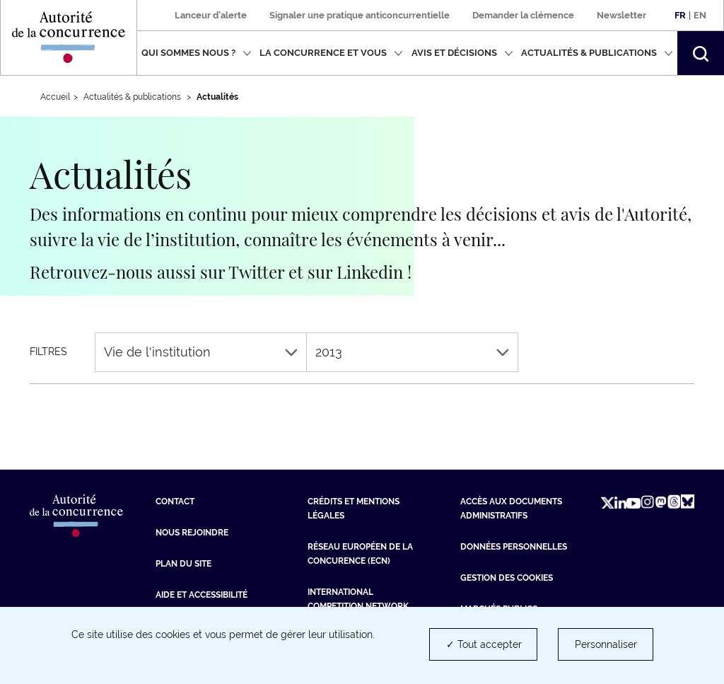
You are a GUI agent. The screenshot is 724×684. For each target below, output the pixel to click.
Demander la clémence (523, 15)
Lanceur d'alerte (211, 15)
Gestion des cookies (506, 578)
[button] (700, 53)
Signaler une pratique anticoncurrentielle (359, 15)
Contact (175, 501)
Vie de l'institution (201, 351)
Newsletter (621, 15)
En (700, 15)
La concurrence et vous (331, 52)
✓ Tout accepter (484, 644)
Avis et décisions (462, 52)
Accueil (55, 97)
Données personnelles (513, 547)
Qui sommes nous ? (196, 52)
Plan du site (183, 564)
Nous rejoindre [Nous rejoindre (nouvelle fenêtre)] (192, 533)
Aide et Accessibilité (201, 595)
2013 (412, 351)
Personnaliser (606, 644)
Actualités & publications (597, 52)
